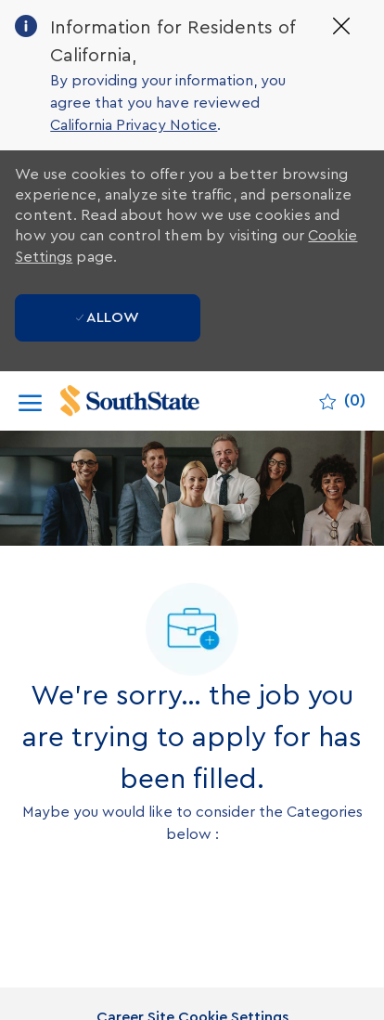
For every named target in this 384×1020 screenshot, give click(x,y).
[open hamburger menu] (30, 401)
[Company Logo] (149, 401)
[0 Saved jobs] (342, 401)
